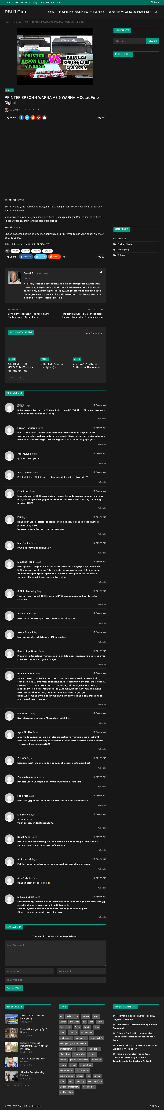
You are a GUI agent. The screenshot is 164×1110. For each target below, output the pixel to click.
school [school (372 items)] (73, 1064)
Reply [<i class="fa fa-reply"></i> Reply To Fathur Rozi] (102, 722)
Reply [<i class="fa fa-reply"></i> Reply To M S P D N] (102, 827)
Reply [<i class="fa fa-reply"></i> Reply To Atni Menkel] (102, 868)
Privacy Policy (31, 2)
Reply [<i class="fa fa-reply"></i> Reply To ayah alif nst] (102, 748)
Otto (119, 1032)
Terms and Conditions (50, 2)
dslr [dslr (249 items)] (91, 1021)
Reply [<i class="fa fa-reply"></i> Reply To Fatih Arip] (102, 804)
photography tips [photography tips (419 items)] (67, 1048)
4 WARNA (15, 250)
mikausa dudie (25, 896)
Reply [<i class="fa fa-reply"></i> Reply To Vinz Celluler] (102, 481)
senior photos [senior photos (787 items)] (83, 1070)
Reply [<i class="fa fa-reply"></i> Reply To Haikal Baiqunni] (102, 703)
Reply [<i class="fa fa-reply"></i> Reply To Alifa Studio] (102, 622)
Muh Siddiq (23, 542)
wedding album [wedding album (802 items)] (95, 1081)
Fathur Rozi (23, 712)
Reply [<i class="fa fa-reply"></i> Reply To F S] (102, 533)
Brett (119, 1044)
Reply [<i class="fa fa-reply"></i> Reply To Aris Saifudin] (102, 887)
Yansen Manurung (27, 776)
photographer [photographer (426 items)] (66, 1037)
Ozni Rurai (23, 490)
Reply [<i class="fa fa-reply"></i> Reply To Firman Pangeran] (102, 444)
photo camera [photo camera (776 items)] (87, 1032)
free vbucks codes (126, 1015)
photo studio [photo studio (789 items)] (78, 1054)
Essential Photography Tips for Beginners (81, 11)
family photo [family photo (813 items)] (65, 1026)
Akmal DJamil (25, 631)
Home (7, 2)
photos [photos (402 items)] (82, 1048)
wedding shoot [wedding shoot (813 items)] (66, 1092)
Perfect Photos (125, 244)
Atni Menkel (24, 858)
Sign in (155, 2)
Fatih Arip (22, 795)
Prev (12, 377)
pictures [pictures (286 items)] (92, 1054)
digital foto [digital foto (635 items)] (74, 1021)
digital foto (47, 250)
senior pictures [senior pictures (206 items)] (66, 1075)
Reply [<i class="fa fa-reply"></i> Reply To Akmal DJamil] (102, 641)
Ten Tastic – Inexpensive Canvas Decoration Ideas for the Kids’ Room (134, 1036)
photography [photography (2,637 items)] (81, 1037)
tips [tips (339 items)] (88, 1075)
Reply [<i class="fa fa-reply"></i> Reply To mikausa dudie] (102, 916)
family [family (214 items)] (99, 1021)
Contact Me (18, 2)
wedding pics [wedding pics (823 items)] (89, 1086)
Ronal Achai (24, 836)
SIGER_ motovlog (26, 590)
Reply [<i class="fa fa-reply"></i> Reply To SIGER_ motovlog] (102, 603)
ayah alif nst (24, 731)
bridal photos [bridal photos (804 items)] (72, 1016)
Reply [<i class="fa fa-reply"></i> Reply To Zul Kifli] (102, 767)
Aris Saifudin (24, 877)
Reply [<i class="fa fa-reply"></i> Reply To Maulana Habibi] (102, 581)
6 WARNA (25, 250)
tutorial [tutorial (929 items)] (97, 1075)
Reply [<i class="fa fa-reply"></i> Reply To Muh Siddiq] (102, 552)
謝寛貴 (21, 404)
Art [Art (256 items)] (61, 1016)
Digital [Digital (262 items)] (63, 1021)
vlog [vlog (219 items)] (71, 1081)
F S (19, 516)
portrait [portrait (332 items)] (63, 1059)
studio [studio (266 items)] (80, 1075)
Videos (9, 90)
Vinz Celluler (24, 471)
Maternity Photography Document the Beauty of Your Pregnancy (33, 1045)
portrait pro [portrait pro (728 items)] (96, 1059)
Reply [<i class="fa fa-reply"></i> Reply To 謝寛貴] (102, 418)
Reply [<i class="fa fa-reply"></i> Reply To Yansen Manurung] (102, 786)
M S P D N (22, 813)
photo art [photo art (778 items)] (73, 1032)
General (121, 238)
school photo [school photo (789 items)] (85, 1064)
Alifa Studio (24, 613)
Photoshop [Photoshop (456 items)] (64, 1054)
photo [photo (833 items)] (62, 1032)
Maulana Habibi (26, 561)
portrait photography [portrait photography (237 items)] (79, 1059)
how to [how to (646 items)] (87, 1026)
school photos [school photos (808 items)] (66, 1070)
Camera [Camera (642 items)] (85, 1016)
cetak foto (36, 250)
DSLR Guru (16, 12)
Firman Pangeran (27, 427)
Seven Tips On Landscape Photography (130, 11)
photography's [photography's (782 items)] (97, 1037)
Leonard (121, 1023)
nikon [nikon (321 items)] (96, 1026)
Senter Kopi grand (27, 650)
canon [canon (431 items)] (95, 1016)
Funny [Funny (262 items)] (77, 1026)
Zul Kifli (21, 757)
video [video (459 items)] (62, 1081)
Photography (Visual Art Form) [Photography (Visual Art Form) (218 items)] (73, 1043)
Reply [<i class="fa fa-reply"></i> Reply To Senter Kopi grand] (102, 663)
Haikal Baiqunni (26, 672)
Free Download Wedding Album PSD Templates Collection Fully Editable (132, 1057)
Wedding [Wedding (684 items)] (80, 1081)
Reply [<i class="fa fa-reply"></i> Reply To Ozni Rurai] (102, 507)
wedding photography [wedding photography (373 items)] (69, 1086)
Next (21, 377)
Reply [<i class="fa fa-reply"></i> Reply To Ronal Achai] (102, 849)
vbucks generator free (129, 1053)
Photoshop (123, 249)
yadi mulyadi (24, 453)
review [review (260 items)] (63, 1064)
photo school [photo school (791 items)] (94, 1048)
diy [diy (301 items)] (84, 1021)
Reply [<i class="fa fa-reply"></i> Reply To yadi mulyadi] (102, 462)
